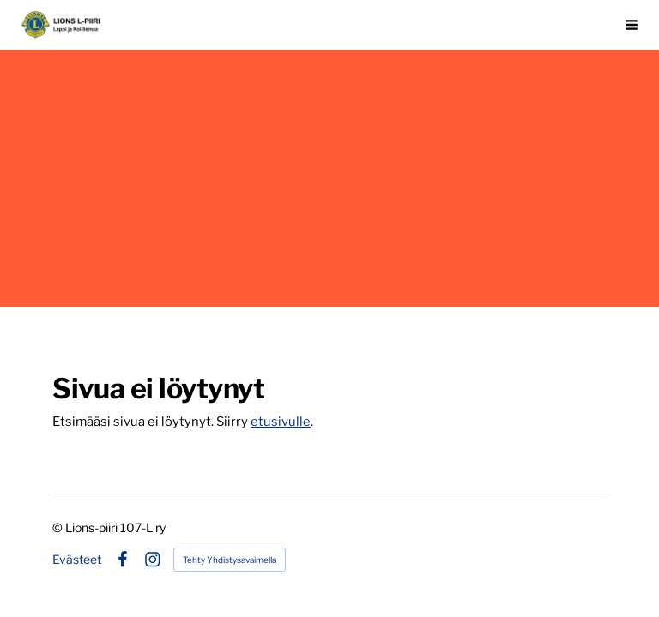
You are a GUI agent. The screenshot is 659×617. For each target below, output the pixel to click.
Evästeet (76, 560)
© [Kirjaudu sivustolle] (58, 527)
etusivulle (281, 421)
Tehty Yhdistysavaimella (229, 559)
